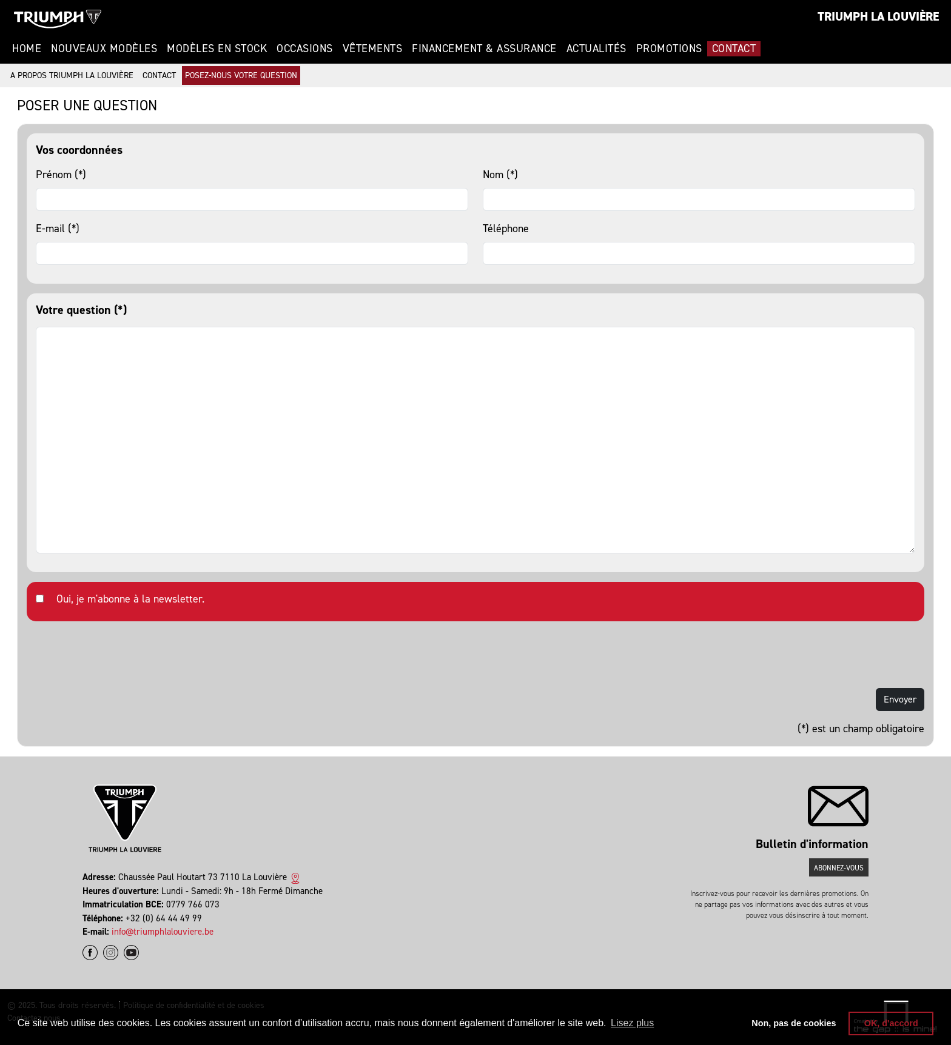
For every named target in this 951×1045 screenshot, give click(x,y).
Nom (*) (500, 174)
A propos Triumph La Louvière (71, 75)
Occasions (305, 48)
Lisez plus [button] (632, 1023)
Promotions (669, 48)
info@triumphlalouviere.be (162, 932)
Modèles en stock (217, 48)
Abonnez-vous (839, 868)
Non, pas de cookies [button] (793, 1023)
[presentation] (119, 654)
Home (26, 48)
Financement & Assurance (484, 48)
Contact (734, 48)
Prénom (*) (61, 174)
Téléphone (506, 228)
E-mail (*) (57, 228)
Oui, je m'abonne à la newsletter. (130, 599)
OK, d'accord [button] (891, 1023)
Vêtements (373, 48)
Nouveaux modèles (104, 48)
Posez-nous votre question (241, 75)
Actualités (596, 48)
